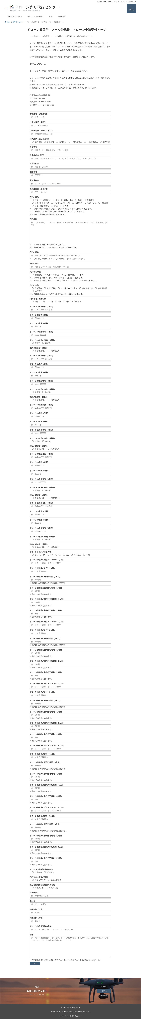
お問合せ (104, 991)
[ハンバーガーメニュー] (6, 8)
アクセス (132, 2)
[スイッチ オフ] (131, 8)
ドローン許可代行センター (35, 7)
